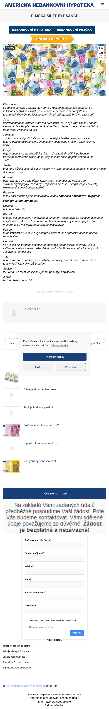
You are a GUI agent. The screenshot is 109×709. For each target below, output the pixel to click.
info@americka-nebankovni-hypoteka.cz (25, 686)
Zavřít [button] (38, 367)
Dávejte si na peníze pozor (40, 389)
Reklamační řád (54, 705)
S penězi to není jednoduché (41, 443)
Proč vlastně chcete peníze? (41, 425)
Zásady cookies (59, 345)
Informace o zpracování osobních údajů (54, 697)
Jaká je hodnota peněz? (38, 407)
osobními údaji (47, 627)
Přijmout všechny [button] (54, 357)
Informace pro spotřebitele (54, 701)
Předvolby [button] (70, 367)
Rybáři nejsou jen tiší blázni (16, 646)
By (58, 292)
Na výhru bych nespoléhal (39, 461)
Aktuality (10, 48)
